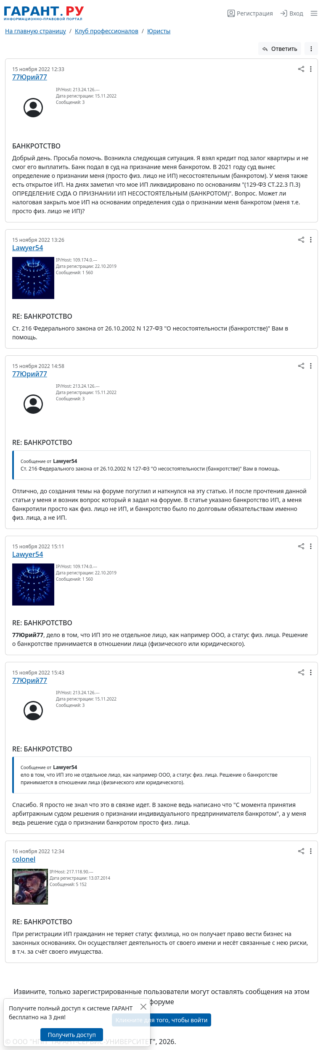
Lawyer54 (27, 247)
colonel (23, 859)
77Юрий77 (29, 77)
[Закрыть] (143, 1006)
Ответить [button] (279, 49)
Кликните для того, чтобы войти (162, 1020)
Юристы (158, 31)
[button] (312, 13)
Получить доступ (71, 1035)
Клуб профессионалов (106, 31)
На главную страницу (35, 31)
